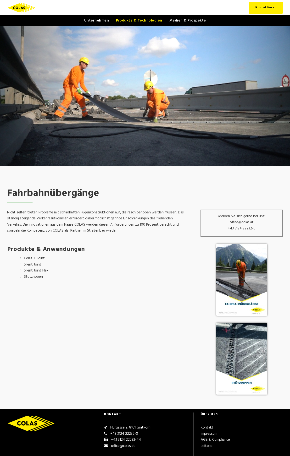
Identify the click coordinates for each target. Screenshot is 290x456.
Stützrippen (33, 277)
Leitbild (206, 446)
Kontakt (207, 427)
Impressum (209, 434)
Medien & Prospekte (187, 20)
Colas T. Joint (34, 258)
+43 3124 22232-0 (124, 434)
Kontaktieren (265, 7)
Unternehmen (96, 20)
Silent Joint (32, 264)
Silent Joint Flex (36, 270)
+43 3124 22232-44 (126, 440)
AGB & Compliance (215, 440)
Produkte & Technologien (139, 20)
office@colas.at (123, 446)
